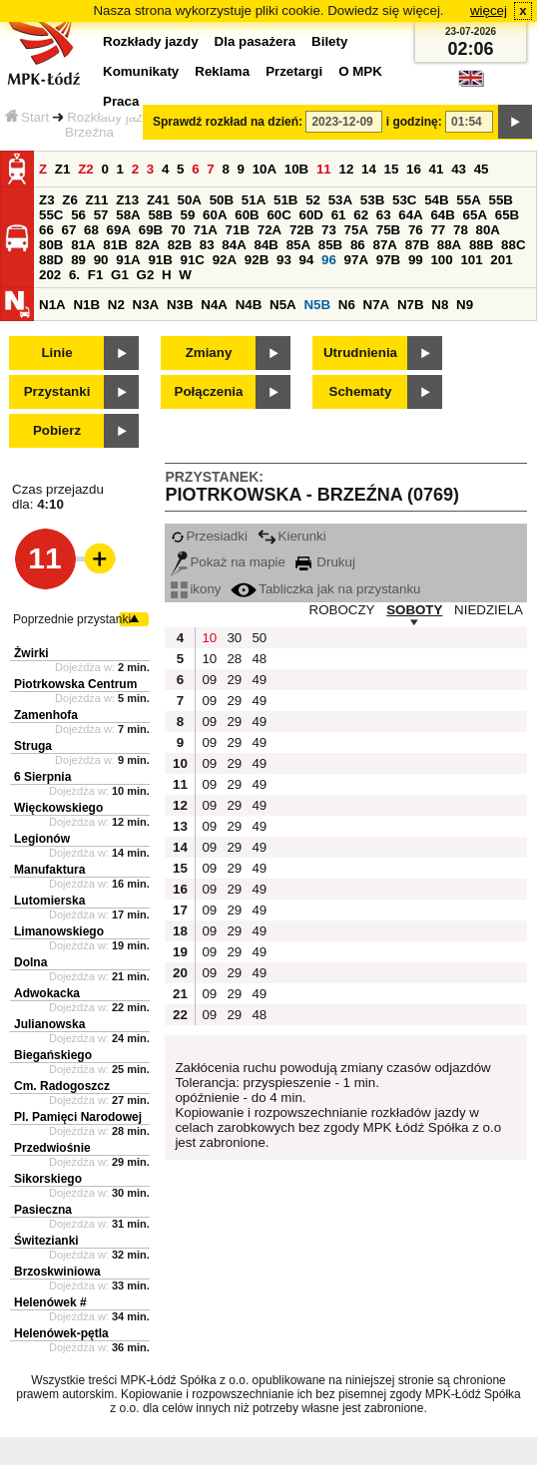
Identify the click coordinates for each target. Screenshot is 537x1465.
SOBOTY (414, 609)
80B (51, 244)
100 (441, 259)
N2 (116, 304)
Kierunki (292, 536)
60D (311, 214)
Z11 (97, 199)
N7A (376, 304)
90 (101, 259)
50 (259, 637)
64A (410, 214)
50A (190, 199)
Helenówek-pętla (61, 1333)
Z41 (158, 199)
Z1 (63, 169)
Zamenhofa (46, 715)
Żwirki (31, 653)
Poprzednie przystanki (72, 619)
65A (475, 214)
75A (356, 229)
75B (388, 229)
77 (437, 229)
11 (323, 169)
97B (388, 259)
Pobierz (57, 430)
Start (27, 117)
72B (301, 229)
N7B (410, 304)
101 (471, 259)
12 (345, 169)
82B (180, 244)
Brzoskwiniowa (57, 1272)
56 (78, 214)
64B (442, 214)
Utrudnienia (360, 352)
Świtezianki (46, 1241)
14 (368, 169)
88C (513, 244)
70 (178, 229)
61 (338, 214)
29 (234, 679)
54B (436, 199)
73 (328, 229)
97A (356, 259)
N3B (180, 304)
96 (328, 259)
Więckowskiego (58, 808)
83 (207, 244)
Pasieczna (43, 1210)
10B (296, 169)
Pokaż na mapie (228, 561)
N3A (146, 304)
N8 (439, 304)
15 (391, 169)
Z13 (127, 199)
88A (449, 244)
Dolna (30, 962)
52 (312, 199)
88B (481, 244)
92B (256, 259)
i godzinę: (414, 122)
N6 (346, 304)
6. (74, 274)
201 (501, 259)
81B (115, 244)
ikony (196, 588)
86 (357, 244)
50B (222, 199)
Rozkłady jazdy (112, 117)
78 (460, 229)
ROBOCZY (342, 609)
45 (481, 169)
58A (128, 214)
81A (83, 244)
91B (160, 259)
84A (234, 244)
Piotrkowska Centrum (75, 684)
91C (193, 259)
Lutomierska (49, 901)
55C (51, 214)
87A (384, 244)
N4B (249, 304)
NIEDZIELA (488, 609)
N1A (52, 304)
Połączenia (209, 391)
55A (468, 199)
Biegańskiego (53, 1055)
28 (234, 658)
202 (50, 274)
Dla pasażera (255, 41)
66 (46, 229)
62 (360, 214)
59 (188, 214)
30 (234, 637)
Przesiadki (209, 536)
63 (383, 214)
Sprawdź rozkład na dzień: (227, 122)
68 (91, 229)
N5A (282, 304)
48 (259, 658)
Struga (33, 746)
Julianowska (49, 1024)
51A (254, 199)
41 (436, 169)
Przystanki (57, 391)
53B (372, 199)
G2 (146, 274)
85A (298, 244)
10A (264, 169)
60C (278, 214)
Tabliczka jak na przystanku (325, 588)
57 (101, 214)
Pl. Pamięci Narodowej (78, 1117)
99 (415, 259)
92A (225, 259)
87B (417, 244)
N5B (316, 304)
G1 (120, 274)
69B (151, 229)
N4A (214, 304)
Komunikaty (141, 71)
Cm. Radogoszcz (62, 1086)
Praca (121, 101)
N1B (86, 304)
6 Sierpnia (42, 777)
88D (51, 259)
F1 (96, 274)
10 (209, 637)
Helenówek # (50, 1302)
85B (330, 244)
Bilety (329, 41)
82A (147, 244)
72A (269, 229)
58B (160, 214)
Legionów (42, 839)
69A (119, 229)
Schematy (360, 391)
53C (404, 199)
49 (259, 679)
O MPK (360, 71)
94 (306, 259)
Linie (56, 352)
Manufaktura (49, 870)
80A (488, 229)
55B (500, 199)
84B (265, 244)
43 (458, 169)
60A (215, 214)
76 (415, 229)
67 (69, 229)
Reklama (222, 71)
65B (507, 214)
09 (209, 679)
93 (283, 259)
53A (340, 199)
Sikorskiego (48, 1179)
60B (247, 214)
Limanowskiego (59, 931)
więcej (488, 10)
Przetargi (294, 71)
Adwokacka (47, 993)
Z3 (47, 199)
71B (238, 229)
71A (205, 229)
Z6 (70, 199)
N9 (464, 304)
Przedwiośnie (52, 1148)
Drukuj (325, 561)
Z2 (86, 169)
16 (413, 169)
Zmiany (209, 352)
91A (128, 259)
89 (78, 259)
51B (285, 199)
